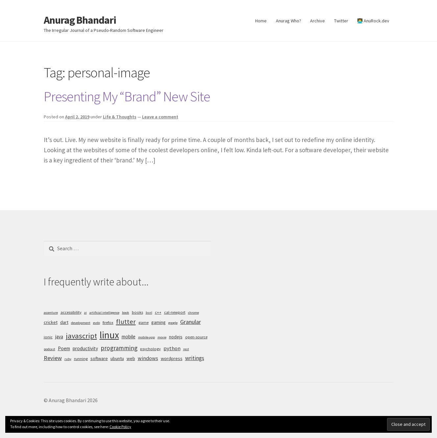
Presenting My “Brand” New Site (127, 96)
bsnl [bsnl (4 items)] (149, 312)
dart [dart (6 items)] (64, 322)
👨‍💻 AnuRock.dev (373, 21)
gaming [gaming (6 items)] (158, 322)
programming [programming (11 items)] (119, 348)
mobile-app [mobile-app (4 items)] (146, 337)
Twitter (341, 21)
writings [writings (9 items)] (194, 358)
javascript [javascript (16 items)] (81, 335)
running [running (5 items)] (81, 358)
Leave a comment (160, 117)
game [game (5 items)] (143, 322)
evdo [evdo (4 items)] (96, 323)
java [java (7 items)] (59, 336)
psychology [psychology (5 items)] (150, 348)
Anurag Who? (288, 21)
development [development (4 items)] (80, 323)
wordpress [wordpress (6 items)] (171, 358)
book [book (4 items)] (125, 312)
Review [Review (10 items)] (53, 358)
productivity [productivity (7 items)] (85, 348)
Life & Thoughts (119, 117)
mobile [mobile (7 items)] (128, 336)
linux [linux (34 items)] (109, 335)
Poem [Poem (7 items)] (64, 348)
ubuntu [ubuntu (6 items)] (117, 358)
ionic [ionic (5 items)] (48, 336)
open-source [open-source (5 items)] (196, 336)
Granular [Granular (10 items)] (190, 322)
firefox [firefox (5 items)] (108, 322)
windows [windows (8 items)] (148, 358)
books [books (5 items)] (137, 312)
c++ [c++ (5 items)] (158, 312)
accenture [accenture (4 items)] (51, 312)
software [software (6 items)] (99, 358)
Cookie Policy (120, 426)
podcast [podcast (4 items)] (49, 349)
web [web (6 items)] (131, 358)
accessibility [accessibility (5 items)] (71, 312)
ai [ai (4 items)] (85, 312)
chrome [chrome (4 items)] (193, 312)
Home (261, 21)
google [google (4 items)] (173, 323)
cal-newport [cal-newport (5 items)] (174, 312)
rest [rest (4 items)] (186, 349)
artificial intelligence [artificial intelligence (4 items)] (104, 312)
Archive (317, 21)
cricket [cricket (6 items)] (51, 322)
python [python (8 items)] (172, 348)
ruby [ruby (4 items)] (67, 359)
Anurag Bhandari (80, 20)
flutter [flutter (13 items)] (126, 321)
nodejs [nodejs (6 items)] (175, 337)
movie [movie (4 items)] (162, 337)
